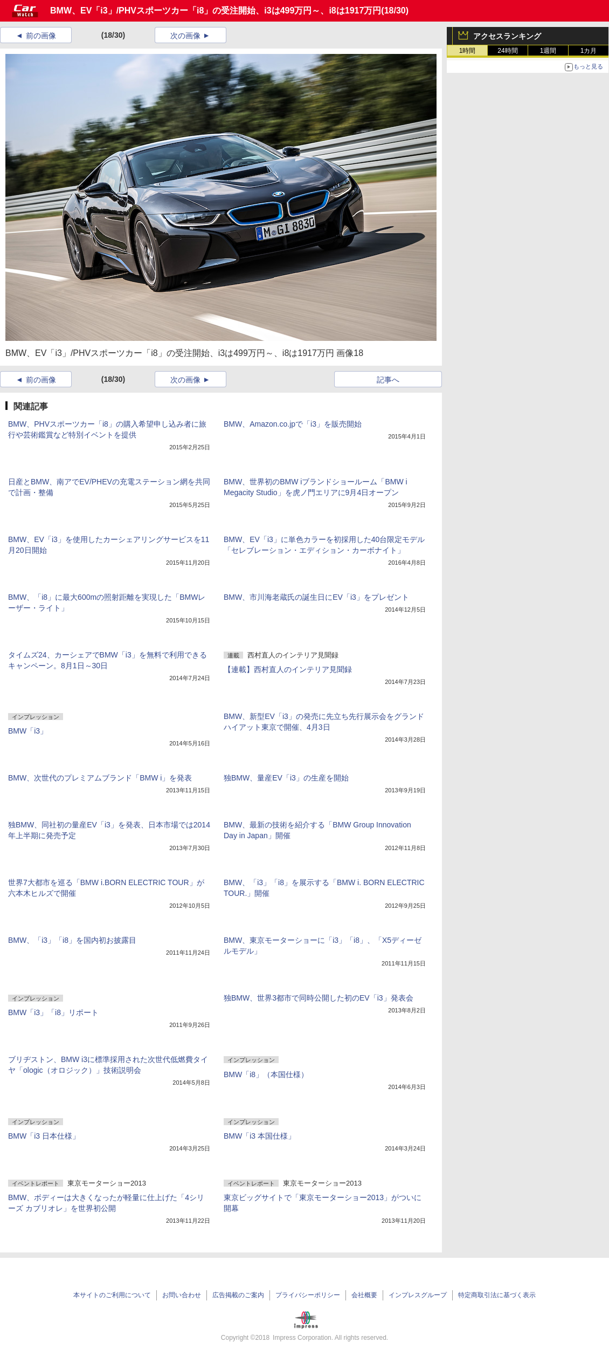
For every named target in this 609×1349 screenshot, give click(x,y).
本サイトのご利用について (112, 1295)
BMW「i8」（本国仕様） (266, 1074)
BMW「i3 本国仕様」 (259, 1136)
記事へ (388, 379)
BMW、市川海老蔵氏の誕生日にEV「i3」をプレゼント (316, 597)
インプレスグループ (418, 1295)
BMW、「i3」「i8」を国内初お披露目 (72, 940)
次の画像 (185, 35)
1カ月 (588, 50)
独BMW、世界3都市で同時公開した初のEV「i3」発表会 (318, 998)
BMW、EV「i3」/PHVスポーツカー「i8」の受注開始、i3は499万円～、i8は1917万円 (215, 10)
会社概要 (364, 1295)
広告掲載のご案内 (238, 1295)
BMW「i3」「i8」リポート (53, 1012)
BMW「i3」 (27, 731)
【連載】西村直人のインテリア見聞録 (288, 669)
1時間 (467, 50)
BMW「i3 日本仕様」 (44, 1136)
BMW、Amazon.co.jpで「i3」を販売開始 (293, 424)
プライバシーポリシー (307, 1295)
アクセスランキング (507, 36)
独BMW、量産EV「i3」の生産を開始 (286, 777)
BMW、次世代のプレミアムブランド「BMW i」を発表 (100, 777)
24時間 (507, 50)
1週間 (548, 50)
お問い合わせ (181, 1295)
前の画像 (41, 35)
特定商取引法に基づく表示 (497, 1295)
